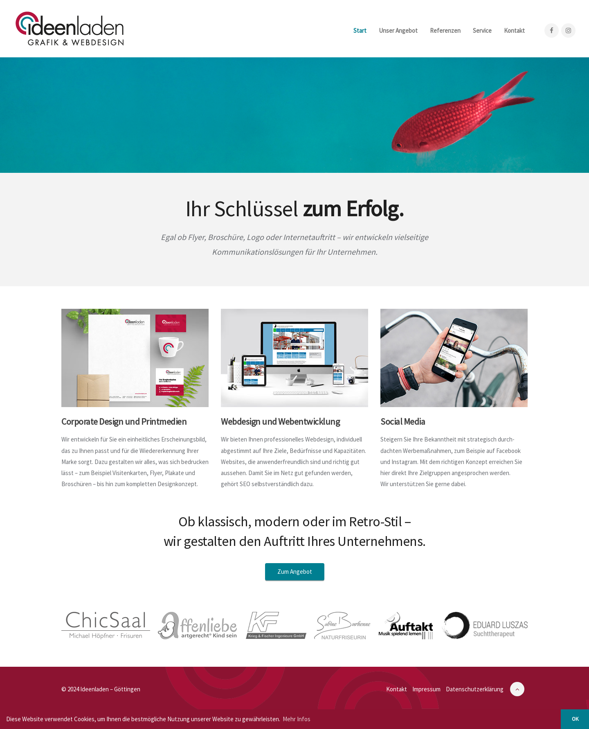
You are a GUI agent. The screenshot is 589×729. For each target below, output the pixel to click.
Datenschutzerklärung (475, 689)
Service (482, 30)
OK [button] (575, 718)
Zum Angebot (294, 571)
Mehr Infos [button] (296, 719)
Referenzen (445, 30)
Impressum (426, 689)
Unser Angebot (398, 30)
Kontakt (514, 30)
